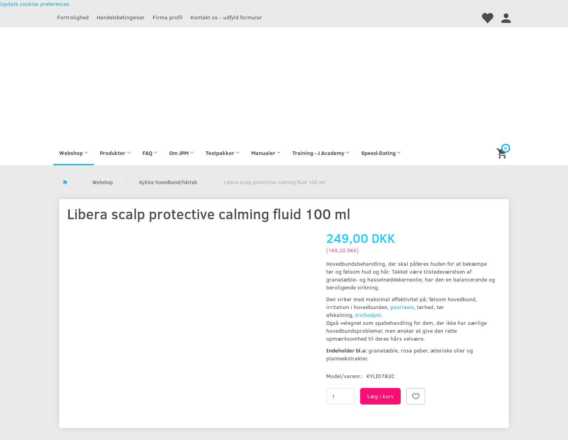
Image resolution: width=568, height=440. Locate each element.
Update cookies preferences (34, 3)
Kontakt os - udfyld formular (226, 17)
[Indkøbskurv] (503, 152)
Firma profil (168, 17)
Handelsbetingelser (121, 17)
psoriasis (402, 307)
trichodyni (367, 315)
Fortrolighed (73, 17)
